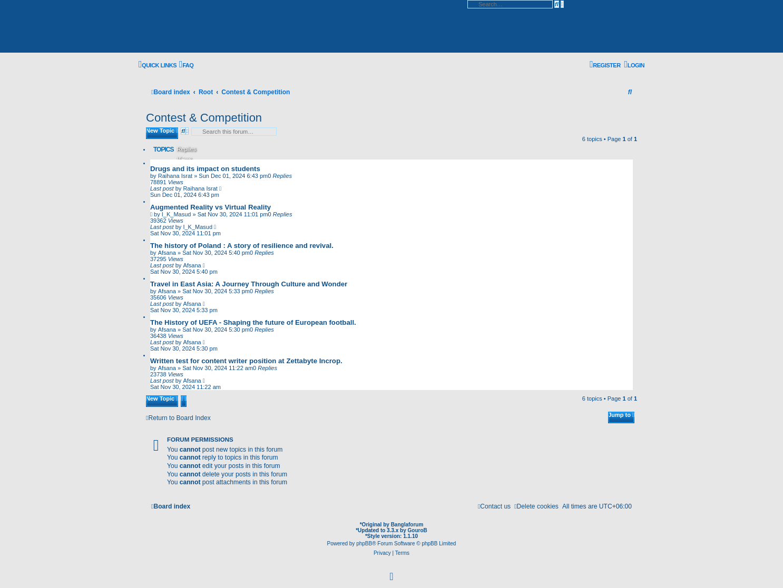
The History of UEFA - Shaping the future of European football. (253, 322)
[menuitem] (186, 65)
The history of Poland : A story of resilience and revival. (242, 246)
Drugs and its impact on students (205, 169)
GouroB (417, 530)
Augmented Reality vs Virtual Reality (210, 207)
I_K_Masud (176, 214)
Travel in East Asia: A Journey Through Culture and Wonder (248, 284)
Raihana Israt (175, 176)
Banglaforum (407, 524)
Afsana (167, 253)
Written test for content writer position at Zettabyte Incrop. (246, 361)
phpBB (364, 543)
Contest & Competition (204, 117)
